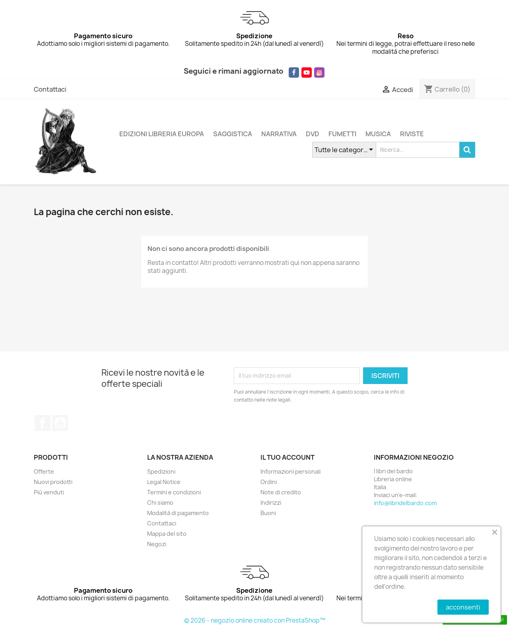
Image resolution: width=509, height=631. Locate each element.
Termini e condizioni (174, 492)
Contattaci (50, 89)
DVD (312, 133)
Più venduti (49, 492)
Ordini (268, 482)
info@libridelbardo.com (405, 503)
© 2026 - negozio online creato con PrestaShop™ (254, 620)
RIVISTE (412, 133)
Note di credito (280, 492)
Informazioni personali (290, 471)
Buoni (268, 513)
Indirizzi (270, 502)
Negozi (156, 544)
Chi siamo (160, 502)
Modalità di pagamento (178, 513)
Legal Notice (164, 482)
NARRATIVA (279, 133)
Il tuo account (287, 457)
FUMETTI (342, 133)
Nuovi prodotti (53, 482)
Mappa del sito (167, 533)
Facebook (43, 423)
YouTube (60, 423)
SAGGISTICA (232, 133)
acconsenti (463, 607)
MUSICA (378, 133)
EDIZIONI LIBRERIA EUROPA (161, 133)
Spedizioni (161, 471)
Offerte (44, 471)
